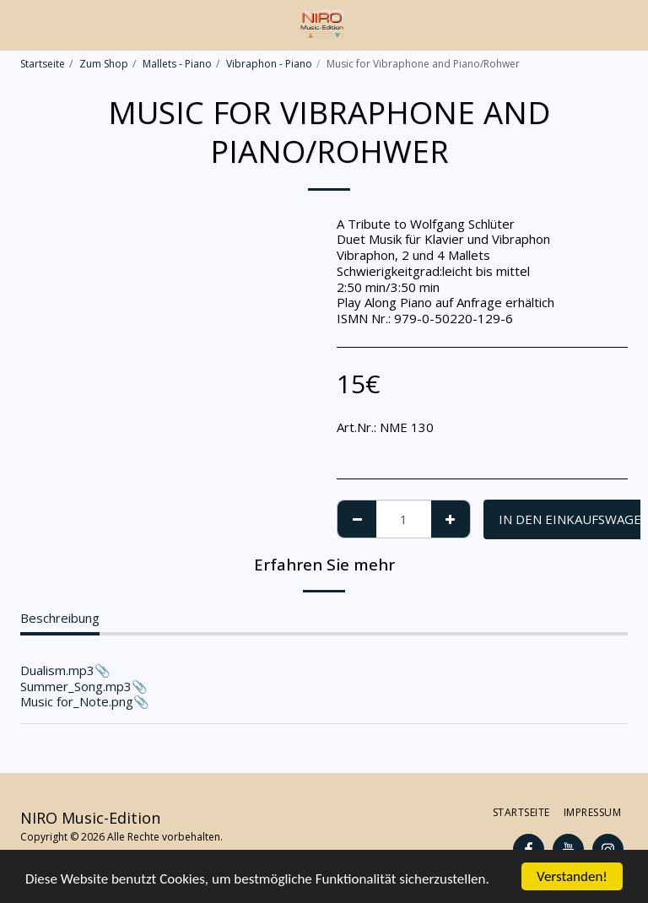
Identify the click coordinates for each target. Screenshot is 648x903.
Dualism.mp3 (57, 670)
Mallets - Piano (177, 64)
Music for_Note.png (76, 701)
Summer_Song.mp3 (76, 686)
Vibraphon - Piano (269, 64)
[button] (18, 24)
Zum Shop (103, 64)
